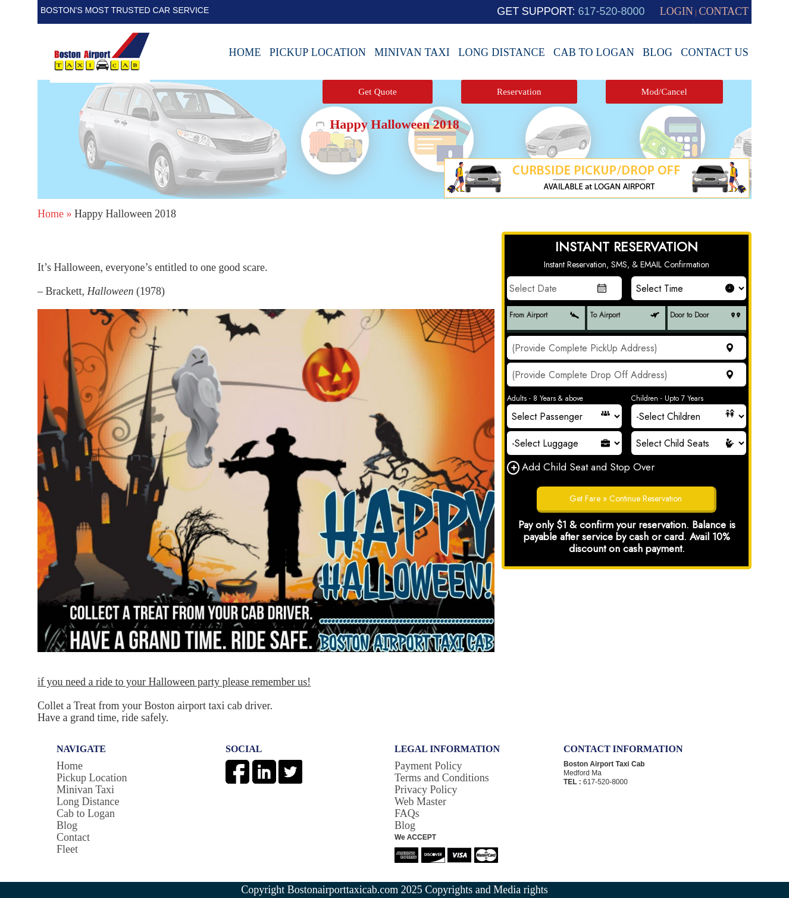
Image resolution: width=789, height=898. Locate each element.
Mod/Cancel (664, 91)
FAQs (406, 813)
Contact (73, 837)
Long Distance (501, 52)
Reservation (519, 91)
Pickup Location (318, 52)
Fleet (67, 849)
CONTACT (724, 11)
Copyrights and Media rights (486, 890)
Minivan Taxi (412, 52)
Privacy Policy (426, 790)
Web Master (420, 801)
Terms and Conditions (441, 778)
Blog (657, 52)
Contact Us (715, 52)
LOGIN (676, 11)
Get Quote (377, 91)
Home (245, 52)
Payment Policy (428, 766)
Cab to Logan (593, 52)
